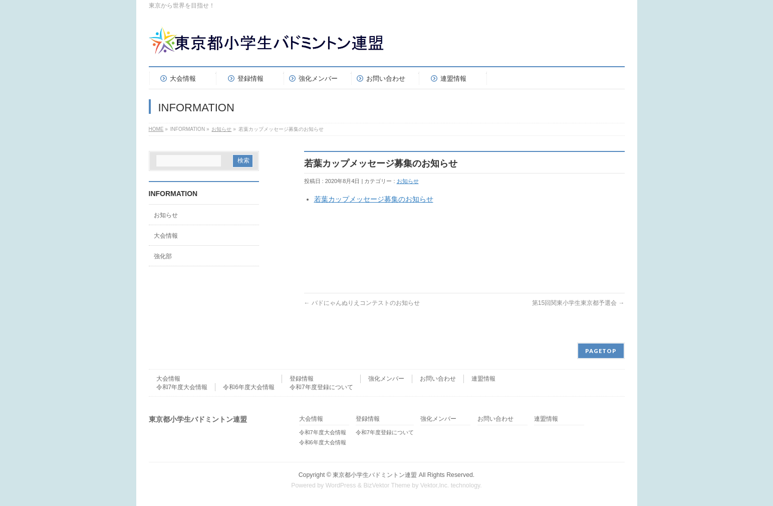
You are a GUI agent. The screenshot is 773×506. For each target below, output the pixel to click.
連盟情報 (483, 378)
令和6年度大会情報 (249, 387)
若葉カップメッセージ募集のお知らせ (373, 199)
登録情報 (302, 378)
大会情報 (166, 235)
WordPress (341, 485)
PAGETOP (601, 351)
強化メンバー (386, 378)
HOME (156, 129)
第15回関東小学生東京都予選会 (578, 302)
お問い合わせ (438, 378)
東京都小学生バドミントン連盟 (375, 474)
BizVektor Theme (386, 485)
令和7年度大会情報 (182, 387)
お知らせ (221, 129)
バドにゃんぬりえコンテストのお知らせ (362, 302)
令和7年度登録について (321, 387)
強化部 (163, 256)
